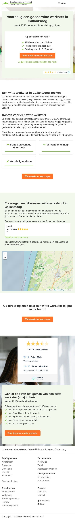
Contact (41, 495)
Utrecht (5, 472)
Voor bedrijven (44, 477)
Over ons (42, 492)
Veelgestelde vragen (47, 469)
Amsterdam (7, 462)
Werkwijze (42, 462)
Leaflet (49, 290)
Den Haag (7, 469)
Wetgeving (7, 495)
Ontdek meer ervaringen (16, 237)
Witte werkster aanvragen (38, 176)
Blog (42, 504)
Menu (62, 3)
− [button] (5, 257)
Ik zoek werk (43, 480)
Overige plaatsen (10, 481)
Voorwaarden (8, 492)
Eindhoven (7, 475)
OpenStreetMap (59, 290)
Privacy (5, 502)
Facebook (45, 501)
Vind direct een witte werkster (37, 55)
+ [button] (5, 254)
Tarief (40, 465)
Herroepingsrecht (10, 505)
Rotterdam (7, 465)
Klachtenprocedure (11, 498)
